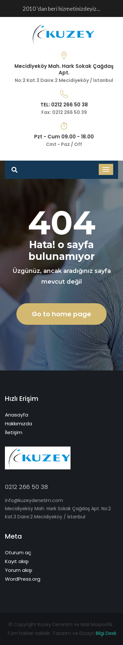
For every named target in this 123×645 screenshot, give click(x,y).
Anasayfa (16, 414)
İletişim (13, 432)
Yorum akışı (18, 570)
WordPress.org (22, 578)
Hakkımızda (18, 423)
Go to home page (61, 314)
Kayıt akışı (17, 561)
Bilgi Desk (106, 633)
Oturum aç (18, 552)
